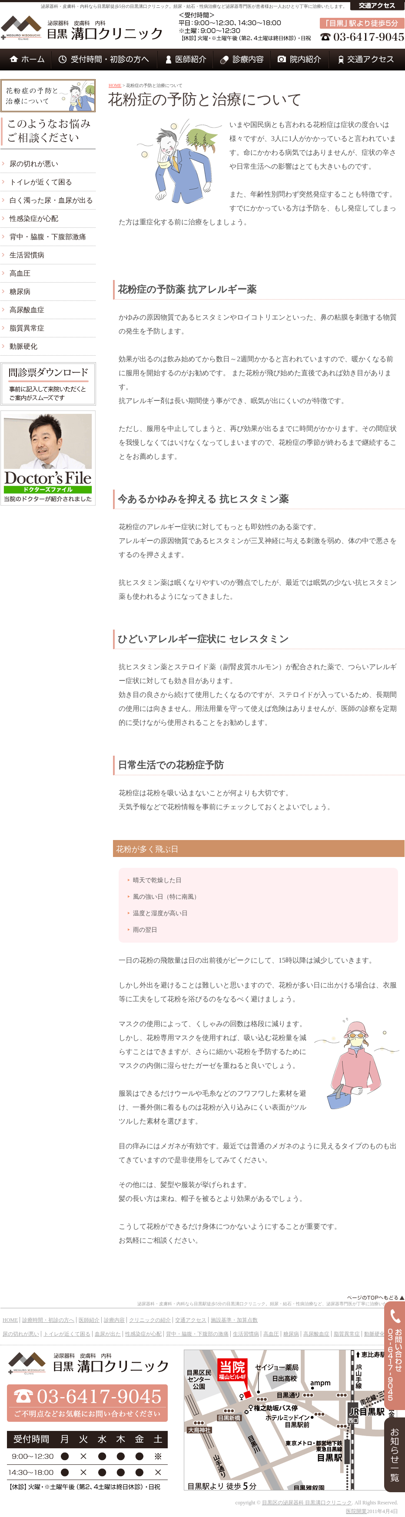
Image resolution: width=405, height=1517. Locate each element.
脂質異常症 (27, 328)
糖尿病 (20, 291)
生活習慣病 (27, 255)
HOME (115, 85)
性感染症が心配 (34, 218)
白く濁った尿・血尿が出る (51, 200)
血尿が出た (108, 1334)
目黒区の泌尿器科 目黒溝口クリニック (307, 1503)
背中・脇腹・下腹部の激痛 (197, 1334)
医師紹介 (89, 1320)
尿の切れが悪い (34, 163)
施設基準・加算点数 (234, 1320)
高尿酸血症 (27, 309)
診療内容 (114, 1320)
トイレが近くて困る (41, 182)
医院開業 (356, 1511)
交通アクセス (190, 1320)
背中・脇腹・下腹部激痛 (48, 236)
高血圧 (20, 273)
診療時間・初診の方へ (48, 1320)
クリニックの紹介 (150, 1320)
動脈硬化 (23, 346)
